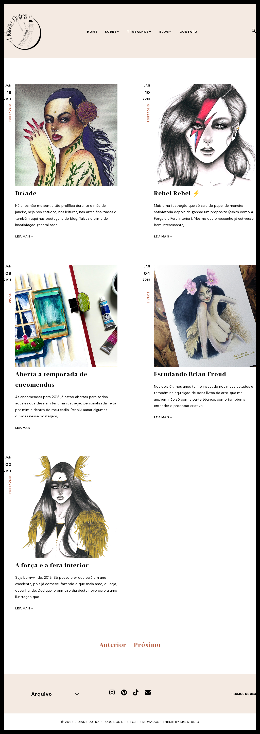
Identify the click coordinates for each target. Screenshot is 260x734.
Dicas (9, 298)
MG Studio (189, 722)
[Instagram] (112, 692)
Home (92, 32)
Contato (188, 32)
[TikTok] (135, 692)
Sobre (112, 32)
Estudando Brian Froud (190, 374)
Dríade (26, 193)
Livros (148, 297)
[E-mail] (148, 692)
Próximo (147, 644)
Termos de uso (243, 694)
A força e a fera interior (52, 565)
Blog (165, 32)
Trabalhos (139, 32)
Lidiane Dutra (87, 722)
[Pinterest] (124, 692)
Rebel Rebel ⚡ (177, 193)
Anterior (112, 644)
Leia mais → (24, 236)
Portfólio (9, 113)
